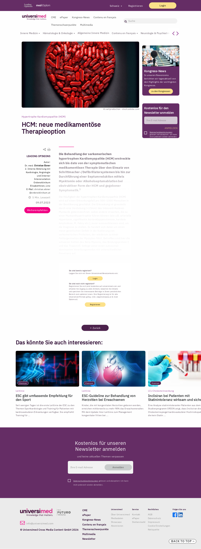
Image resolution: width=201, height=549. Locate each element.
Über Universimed (120, 514)
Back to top (183, 541)
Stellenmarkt (139, 522)
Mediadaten (117, 518)
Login (161, 5)
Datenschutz (154, 518)
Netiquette (153, 529)
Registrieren (132, 5)
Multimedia (86, 24)
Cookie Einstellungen (159, 526)
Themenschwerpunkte (63, 24)
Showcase (116, 522)
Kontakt (136, 514)
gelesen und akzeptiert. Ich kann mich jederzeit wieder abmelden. (163, 133)
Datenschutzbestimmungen (161, 132)
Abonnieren (117, 526)
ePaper (64, 17)
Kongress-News (81, 17)
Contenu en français (104, 17)
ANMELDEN (171, 128)
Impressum (154, 522)
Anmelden (116, 467)
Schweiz (112, 5)
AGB (150, 514)
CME (53, 17)
